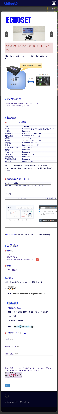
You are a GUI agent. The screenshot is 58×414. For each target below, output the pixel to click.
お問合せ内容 (11, 354)
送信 (7, 385)
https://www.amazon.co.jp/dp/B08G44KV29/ (29, 294)
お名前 (9, 339)
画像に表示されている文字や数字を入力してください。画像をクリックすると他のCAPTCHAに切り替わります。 (29, 369)
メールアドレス (12, 346)
